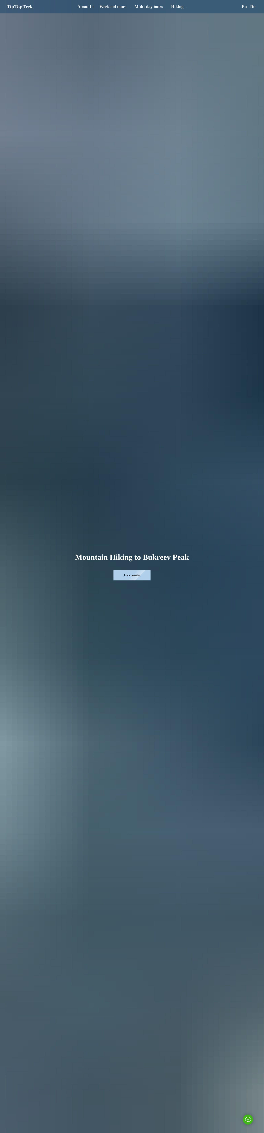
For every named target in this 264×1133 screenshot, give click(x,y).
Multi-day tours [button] (149, 6)
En (244, 6)
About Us (85, 6)
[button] (132, 575)
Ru (253, 6)
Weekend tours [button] (114, 6)
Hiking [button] (178, 6)
